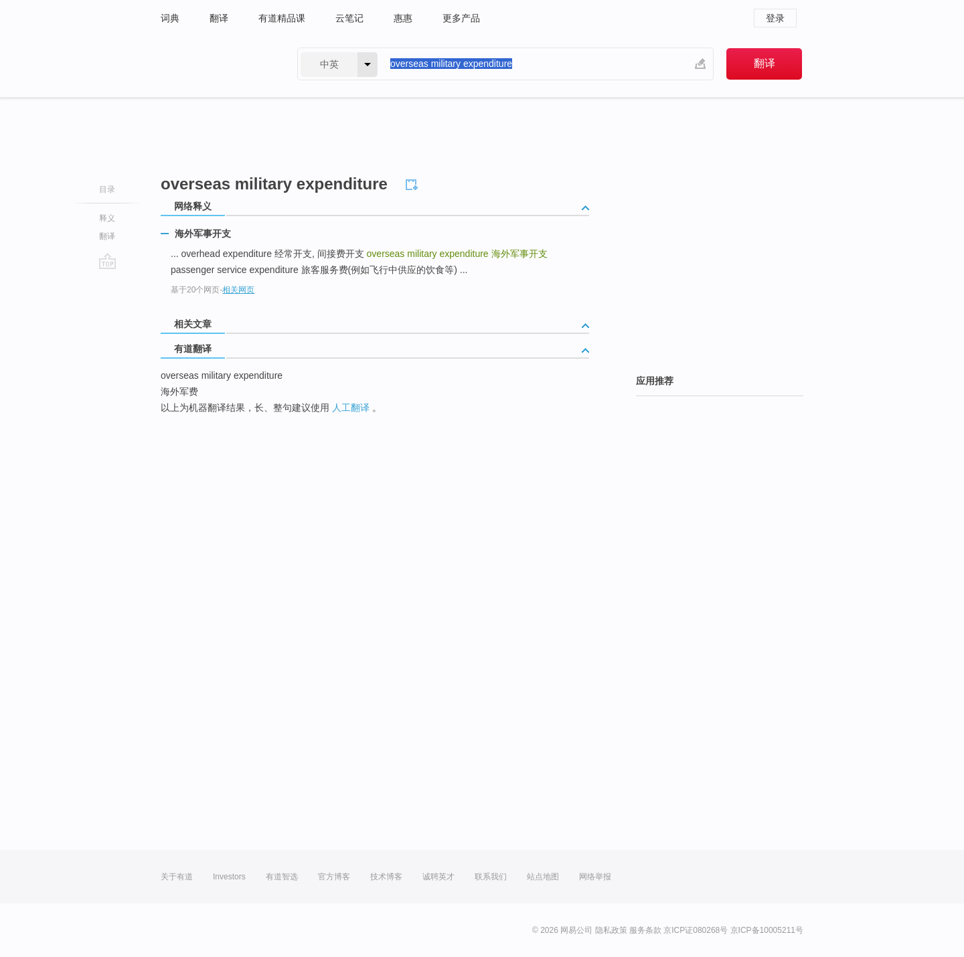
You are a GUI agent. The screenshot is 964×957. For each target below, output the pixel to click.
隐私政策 (611, 930)
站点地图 (543, 876)
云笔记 (349, 18)
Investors (229, 876)
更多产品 (461, 18)
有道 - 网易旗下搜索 (215, 64)
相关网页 (238, 289)
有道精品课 (281, 18)
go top (107, 261)
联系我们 (491, 876)
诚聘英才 (438, 876)
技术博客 (386, 876)
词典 (170, 18)
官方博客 (334, 876)
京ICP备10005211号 (766, 930)
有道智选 (282, 876)
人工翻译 (351, 407)
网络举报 (595, 876)
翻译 (219, 18)
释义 (107, 218)
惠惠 (403, 18)
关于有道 (177, 876)
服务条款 (645, 930)
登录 (775, 18)
